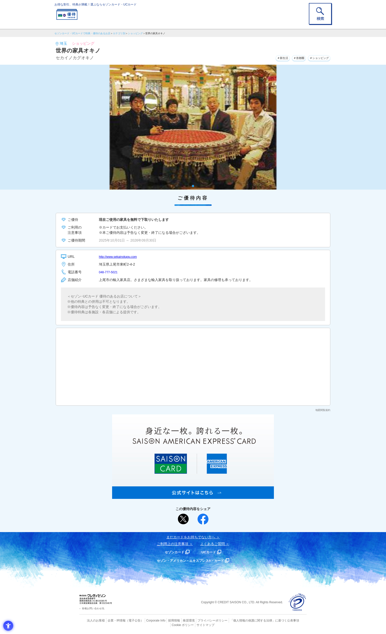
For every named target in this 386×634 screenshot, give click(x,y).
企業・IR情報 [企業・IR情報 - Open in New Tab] (111, 620)
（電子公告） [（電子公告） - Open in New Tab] (127, 620)
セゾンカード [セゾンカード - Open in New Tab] (173, 552)
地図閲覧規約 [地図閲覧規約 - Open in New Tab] (322, 410)
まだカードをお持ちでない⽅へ (190, 537)
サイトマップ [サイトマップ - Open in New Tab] (193, 624)
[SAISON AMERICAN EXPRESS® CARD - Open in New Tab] (193, 496)
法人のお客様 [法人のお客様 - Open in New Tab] (91, 620)
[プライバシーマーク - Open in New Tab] (297, 602)
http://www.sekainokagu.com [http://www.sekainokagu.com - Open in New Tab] (121, 257)
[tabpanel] (193, 127)
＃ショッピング (316, 57)
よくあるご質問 (212, 544)
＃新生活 (270, 57)
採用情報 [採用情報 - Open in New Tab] (164, 620)
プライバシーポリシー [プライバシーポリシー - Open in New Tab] (200, 620)
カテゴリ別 (119, 33)
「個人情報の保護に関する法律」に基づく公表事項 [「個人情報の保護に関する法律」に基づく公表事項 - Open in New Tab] (248, 620)
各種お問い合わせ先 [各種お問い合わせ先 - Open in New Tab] (93, 608)
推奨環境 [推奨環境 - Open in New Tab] (178, 620)
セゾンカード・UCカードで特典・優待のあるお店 (82, 33)
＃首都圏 (290, 57)
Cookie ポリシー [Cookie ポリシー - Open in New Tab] (292, 620)
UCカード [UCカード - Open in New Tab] (211, 552)
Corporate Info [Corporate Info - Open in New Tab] (147, 620)
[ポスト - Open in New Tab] (183, 519)
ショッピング (135, 33)
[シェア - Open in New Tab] (202, 519)
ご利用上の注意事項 (172, 544)
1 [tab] (193, 186)
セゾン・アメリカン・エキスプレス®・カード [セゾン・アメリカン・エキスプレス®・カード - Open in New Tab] (190, 560)
